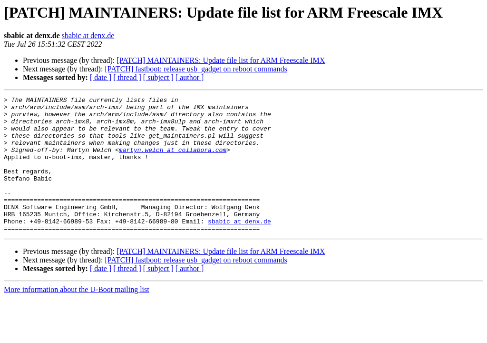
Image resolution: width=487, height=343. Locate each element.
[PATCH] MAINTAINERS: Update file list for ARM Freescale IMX (221, 60)
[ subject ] (158, 77)
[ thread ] (127, 77)
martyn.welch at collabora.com (172, 161)
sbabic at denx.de (88, 35)
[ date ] (100, 77)
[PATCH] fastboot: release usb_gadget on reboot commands (196, 69)
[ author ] (189, 77)
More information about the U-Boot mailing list (76, 317)
